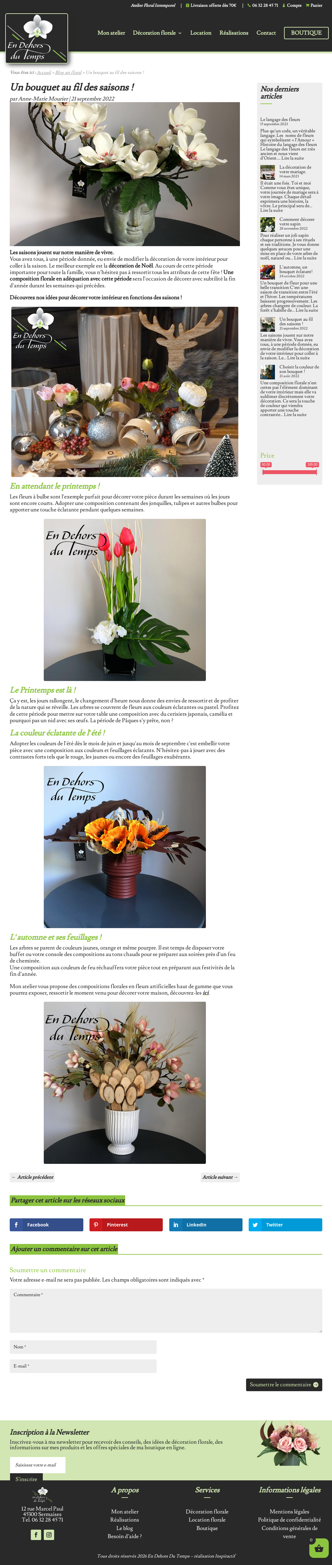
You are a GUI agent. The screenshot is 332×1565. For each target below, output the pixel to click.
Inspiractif (225, 1556)
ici (205, 993)
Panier (316, 5)
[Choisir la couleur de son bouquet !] (267, 372)
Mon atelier (111, 34)
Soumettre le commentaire (280, 1384)
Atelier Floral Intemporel (153, 6)
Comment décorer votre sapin (296, 222)
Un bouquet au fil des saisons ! (296, 322)
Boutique (306, 33)
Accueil (44, 73)
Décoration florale (154, 34)
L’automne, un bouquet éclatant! (296, 269)
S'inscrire (26, 1479)
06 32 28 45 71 (265, 5)
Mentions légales (289, 1511)
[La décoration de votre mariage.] (267, 173)
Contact (266, 34)
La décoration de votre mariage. (295, 169)
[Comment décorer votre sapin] (267, 225)
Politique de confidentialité (289, 1519)
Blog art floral (68, 73)
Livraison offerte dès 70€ (213, 5)
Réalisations (233, 34)
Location (200, 34)
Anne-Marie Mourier (43, 98)
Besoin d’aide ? (125, 1536)
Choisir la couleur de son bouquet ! (299, 369)
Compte (294, 5)
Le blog (124, 1528)
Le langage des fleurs (280, 120)
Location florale (207, 1519)
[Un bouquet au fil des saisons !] (267, 325)
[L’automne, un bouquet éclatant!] (267, 273)
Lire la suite (292, 158)
